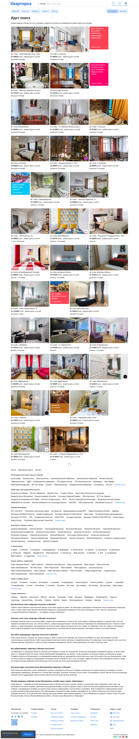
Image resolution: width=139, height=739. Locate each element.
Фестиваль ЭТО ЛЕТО (19, 517)
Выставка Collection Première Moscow (68, 514)
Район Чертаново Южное (20, 564)
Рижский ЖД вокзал (18, 541)
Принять (28, 734)
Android (15, 716)
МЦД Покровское (52, 553)
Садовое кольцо (110, 570)
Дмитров (98, 600)
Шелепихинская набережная (87, 478)
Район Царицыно (80, 567)
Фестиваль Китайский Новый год (22, 514)
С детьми (108, 582)
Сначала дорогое (81, 582)
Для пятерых (93, 585)
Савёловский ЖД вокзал (111, 529)
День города (88, 514)
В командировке (67, 582)
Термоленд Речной (18, 481)
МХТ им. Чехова (37, 484)
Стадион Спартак (67, 493)
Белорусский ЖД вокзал (101, 532)
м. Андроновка (29, 556)
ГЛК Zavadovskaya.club (83, 481)
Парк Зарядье (109, 481)
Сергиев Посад (27, 600)
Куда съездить (118, 585)
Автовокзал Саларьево (19, 535)
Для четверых (81, 585)
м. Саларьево (35, 550)
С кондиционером (17, 585)
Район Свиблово (37, 564)
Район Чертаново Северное (58, 570)
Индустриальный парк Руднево (109, 499)
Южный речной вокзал (92, 529)
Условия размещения (78, 717)
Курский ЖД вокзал (65, 532)
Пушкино (48, 600)
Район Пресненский (51, 567)
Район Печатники (103, 564)
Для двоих (61, 585)
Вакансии (93, 724)
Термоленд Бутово (60, 484)
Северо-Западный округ (93, 570)
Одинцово (23, 597)
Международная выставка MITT (75, 511)
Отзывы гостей (56, 724)
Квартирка (22, 4)
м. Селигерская (101, 550)
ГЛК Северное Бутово (64, 481)
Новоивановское (102, 597)
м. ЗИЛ (100, 553)
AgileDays (115, 511)
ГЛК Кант (109, 484)
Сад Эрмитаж (99, 484)
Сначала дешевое (96, 582)
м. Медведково (63, 550)
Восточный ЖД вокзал (74, 529)
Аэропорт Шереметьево (39, 538)
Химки (70, 597)
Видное (64, 600)
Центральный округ (96, 567)
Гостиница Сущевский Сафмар (69, 496)
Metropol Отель (52, 493)
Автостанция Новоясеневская (78, 535)
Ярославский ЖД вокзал (19, 538)
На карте (14, 582)
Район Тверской (39, 570)
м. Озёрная (89, 550)
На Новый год (56, 511)
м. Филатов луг (66, 553)
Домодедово (88, 597)
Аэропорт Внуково (36, 529)
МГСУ (65, 499)
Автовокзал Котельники (82, 532)
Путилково (38, 600)
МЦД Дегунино (38, 553)
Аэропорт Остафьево (50, 541)
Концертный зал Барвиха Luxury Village (25, 499)
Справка (34, 713)
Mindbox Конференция (45, 514)
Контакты (34, 717)
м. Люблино (23, 550)
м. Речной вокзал (77, 550)
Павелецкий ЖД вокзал (58, 538)
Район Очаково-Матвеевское (21, 570)
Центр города (16, 478)
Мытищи (52, 597)
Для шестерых (105, 585)
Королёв (56, 600)
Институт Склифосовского (50, 499)
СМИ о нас (94, 721)
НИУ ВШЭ (72, 502)
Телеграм (116, 717)
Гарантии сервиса (57, 717)
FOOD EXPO (59, 517)
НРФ (30, 517)
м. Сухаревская (110, 553)
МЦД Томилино (16, 556)
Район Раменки (66, 567)
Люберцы (14, 597)
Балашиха (78, 597)
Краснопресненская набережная (62, 478)
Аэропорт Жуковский (76, 538)
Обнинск (44, 597)
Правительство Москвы (19, 493)
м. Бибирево (91, 553)
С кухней (29, 585)
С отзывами (50, 585)
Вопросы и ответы (57, 721)
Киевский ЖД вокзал (57, 535)
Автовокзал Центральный (100, 535)
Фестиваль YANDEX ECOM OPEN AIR (97, 517)
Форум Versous (16, 520)
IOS (12, 716)
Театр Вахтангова (42, 478)
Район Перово (89, 564)
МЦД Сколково (79, 553)
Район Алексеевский (36, 574)
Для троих (70, 585)
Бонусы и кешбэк (57, 728)
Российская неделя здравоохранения (108, 514)
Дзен (114, 724)
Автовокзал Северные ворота (115, 538)
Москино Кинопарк (106, 478)
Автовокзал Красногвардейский (22, 532)
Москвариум (97, 481)
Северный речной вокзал (39, 535)
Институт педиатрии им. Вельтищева (82, 499)
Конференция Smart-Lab (43, 517)
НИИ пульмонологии (85, 502)
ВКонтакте (116, 713)
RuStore (22, 716)
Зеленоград (15, 600)
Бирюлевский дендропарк (20, 484)
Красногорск (34, 597)
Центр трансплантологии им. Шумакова (89, 493)
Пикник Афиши (118, 517)
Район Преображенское (19, 567)
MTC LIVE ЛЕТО (17, 511)
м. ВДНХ (14, 550)
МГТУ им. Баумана (103, 496)
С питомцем (54, 582)
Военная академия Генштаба (45, 496)
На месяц (33, 582)
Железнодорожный (76, 600)
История (93, 717)
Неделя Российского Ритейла (99, 511)
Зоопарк (49, 484)
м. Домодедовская (49, 550)
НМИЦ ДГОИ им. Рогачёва (20, 502)
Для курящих (43, 582)
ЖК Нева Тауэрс (36, 567)
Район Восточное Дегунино (55, 564)
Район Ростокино (76, 570)
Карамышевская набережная (43, 481)
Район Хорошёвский (74, 564)
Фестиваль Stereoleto (73, 517)
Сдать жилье (75, 713)
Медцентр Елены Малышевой (22, 496)
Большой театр (28, 478)
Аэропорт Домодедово (19, 529)
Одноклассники (118, 721)
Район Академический (19, 574)
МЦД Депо (27, 553)
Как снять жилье (57, 713)
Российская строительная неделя (37, 511)
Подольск (113, 597)
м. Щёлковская (114, 550)
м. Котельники (16, 553)
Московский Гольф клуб (104, 502)
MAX (112, 728)
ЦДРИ (29, 481)
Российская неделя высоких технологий (38, 520)
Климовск (88, 600)
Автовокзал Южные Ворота (45, 532)
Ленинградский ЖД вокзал (54, 529)
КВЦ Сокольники (89, 496)
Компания (93, 713)
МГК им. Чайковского (37, 493)
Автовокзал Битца (34, 541)
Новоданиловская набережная (81, 484)
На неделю (23, 582)
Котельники (61, 597)
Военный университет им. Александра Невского (49, 502)
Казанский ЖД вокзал (94, 538)
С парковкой (118, 582)
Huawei (19, 716)
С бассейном (39, 585)
